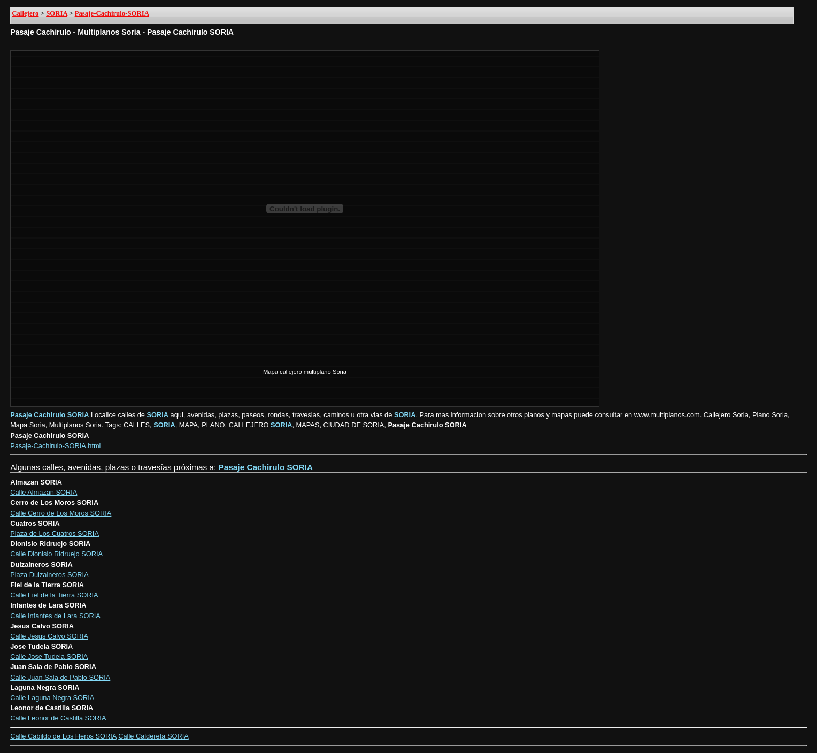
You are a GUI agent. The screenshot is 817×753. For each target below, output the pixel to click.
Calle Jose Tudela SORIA (49, 656)
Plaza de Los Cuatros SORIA (54, 533)
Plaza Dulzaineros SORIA (49, 575)
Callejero (25, 13)
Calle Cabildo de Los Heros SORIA (63, 736)
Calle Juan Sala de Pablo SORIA (60, 677)
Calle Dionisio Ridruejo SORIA (56, 554)
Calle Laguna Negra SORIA (52, 698)
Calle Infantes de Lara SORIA (55, 616)
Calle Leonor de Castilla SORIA (58, 718)
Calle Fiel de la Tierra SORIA (54, 595)
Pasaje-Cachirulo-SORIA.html (55, 446)
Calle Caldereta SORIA (153, 736)
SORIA (56, 13)
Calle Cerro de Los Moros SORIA (60, 513)
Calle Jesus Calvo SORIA (49, 636)
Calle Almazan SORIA (43, 492)
